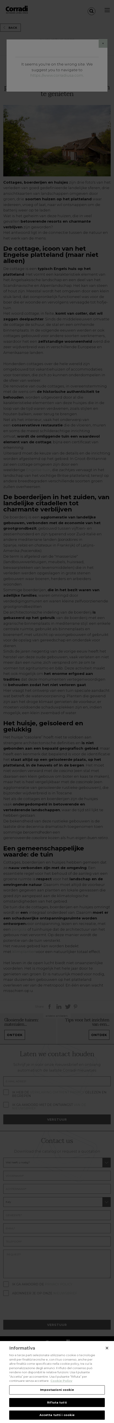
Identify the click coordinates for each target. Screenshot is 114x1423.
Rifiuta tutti (57, 1406)
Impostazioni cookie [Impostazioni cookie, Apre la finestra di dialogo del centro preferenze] (57, 1393)
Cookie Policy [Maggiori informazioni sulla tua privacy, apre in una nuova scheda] (61, 1384)
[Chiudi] (107, 1352)
